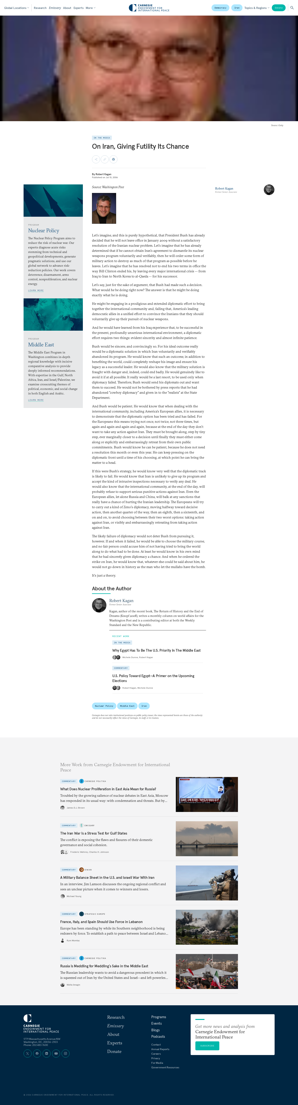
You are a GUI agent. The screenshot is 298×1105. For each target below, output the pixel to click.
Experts (79, 8)
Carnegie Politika (95, 781)
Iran (237, 7)
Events (156, 1023)
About (67, 8)
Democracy (220, 7)
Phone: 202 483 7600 (36, 1045)
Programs (158, 1017)
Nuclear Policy (104, 705)
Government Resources (165, 1067)
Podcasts (158, 1036)
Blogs (155, 1030)
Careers (156, 1053)
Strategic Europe (95, 914)
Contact (156, 1044)
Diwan (88, 870)
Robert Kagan (103, 174)
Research (40, 8)
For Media (157, 1063)
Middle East (127, 705)
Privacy (155, 1058)
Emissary (55, 8)
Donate (279, 7)
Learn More (36, 290)
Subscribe (207, 1045)
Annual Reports (160, 1049)
